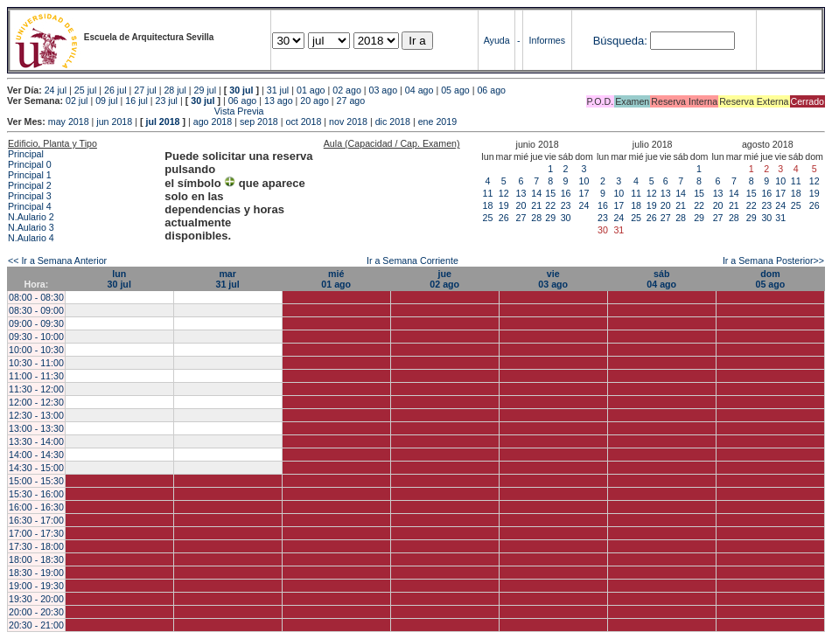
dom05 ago (770, 278)
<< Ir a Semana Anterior (57, 260)
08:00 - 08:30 (36, 297)
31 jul (278, 90)
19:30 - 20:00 (36, 599)
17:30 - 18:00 (36, 546)
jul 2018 (162, 121)
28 (536, 217)
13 (521, 193)
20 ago (314, 100)
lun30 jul (119, 278)
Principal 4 (30, 206)
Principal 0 (30, 164)
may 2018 (68, 121)
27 (521, 217)
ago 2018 (212, 121)
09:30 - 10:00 (36, 336)
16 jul (136, 100)
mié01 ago (336, 278)
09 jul (106, 100)
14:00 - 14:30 (36, 454)
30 (566, 217)
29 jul (205, 90)
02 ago (346, 90)
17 (584, 193)
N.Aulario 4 (31, 238)
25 (488, 217)
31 (780, 217)
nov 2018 (348, 121)
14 (536, 193)
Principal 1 (30, 175)
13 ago (278, 100)
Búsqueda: (620, 40)
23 (566, 205)
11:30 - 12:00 (36, 389)
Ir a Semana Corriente (412, 260)
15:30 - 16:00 (36, 494)
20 (521, 205)
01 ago (311, 90)
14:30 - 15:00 (36, 467)
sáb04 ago (661, 278)
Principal (26, 154)
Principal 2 (30, 185)
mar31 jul (228, 278)
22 (550, 205)
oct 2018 (303, 121)
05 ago (455, 90)
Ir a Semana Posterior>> (773, 260)
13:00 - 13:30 (36, 428)
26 (504, 217)
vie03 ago (553, 278)
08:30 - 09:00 (36, 310)
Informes (547, 40)
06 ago (491, 90)
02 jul (76, 100)
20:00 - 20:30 (36, 612)
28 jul (174, 90)
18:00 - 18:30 (36, 559)
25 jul (85, 90)
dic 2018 (392, 121)
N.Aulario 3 (31, 227)
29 (550, 217)
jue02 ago (444, 278)
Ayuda (497, 40)
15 (550, 193)
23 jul (167, 100)
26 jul (115, 90)
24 (584, 205)
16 (566, 193)
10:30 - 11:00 (36, 363)
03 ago (383, 90)
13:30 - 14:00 (36, 441)
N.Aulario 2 (31, 217)
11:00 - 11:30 (36, 376)
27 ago (351, 100)
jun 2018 (114, 121)
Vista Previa (135, 111)
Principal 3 (30, 196)
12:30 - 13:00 (36, 415)
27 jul (145, 90)
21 (536, 205)
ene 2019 (437, 121)
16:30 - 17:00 (36, 520)
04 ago (419, 90)
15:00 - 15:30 (36, 481)
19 (504, 205)
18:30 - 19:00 (36, 572)
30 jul (241, 90)
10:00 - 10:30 (36, 349)
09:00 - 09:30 (36, 323)
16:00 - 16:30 (36, 507)
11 (488, 193)
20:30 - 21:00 (36, 625)
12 (504, 193)
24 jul (55, 90)
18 (488, 205)
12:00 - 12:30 (36, 402)
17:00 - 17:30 (36, 533)
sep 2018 (259, 121)
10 (584, 181)
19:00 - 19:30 (36, 585)
